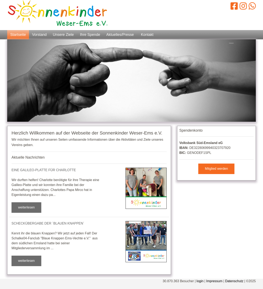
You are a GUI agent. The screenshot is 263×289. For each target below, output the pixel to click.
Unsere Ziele (63, 35)
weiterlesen (26, 207)
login (200, 281)
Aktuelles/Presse (120, 35)
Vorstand (39, 35)
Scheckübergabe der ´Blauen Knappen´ (48, 223)
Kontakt (147, 35)
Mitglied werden (216, 168)
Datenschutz (234, 281)
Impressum (214, 281)
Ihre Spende (90, 35)
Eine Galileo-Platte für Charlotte (44, 170)
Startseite (18, 35)
